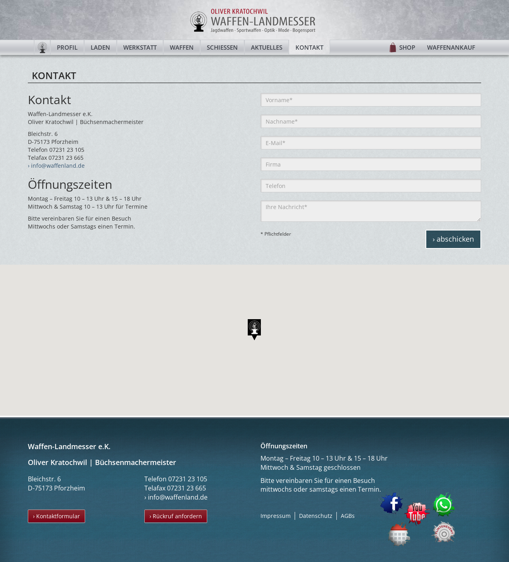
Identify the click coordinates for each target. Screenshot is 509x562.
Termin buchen (399, 534)
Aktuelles (266, 47)
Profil (67, 47)
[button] (254, 329)
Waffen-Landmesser (254, 20)
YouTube (417, 514)
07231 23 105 (187, 479)
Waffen (182, 47)
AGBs (348, 515)
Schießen (222, 47)
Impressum (275, 515)
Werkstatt (140, 47)
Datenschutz (315, 515)
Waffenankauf (451, 47)
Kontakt (309, 47)
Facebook (391, 503)
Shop (407, 47)
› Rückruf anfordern (176, 516)
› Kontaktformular (56, 516)
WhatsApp (444, 504)
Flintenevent (441, 530)
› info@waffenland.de (56, 165)
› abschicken (453, 239)
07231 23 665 (186, 488)
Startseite (42, 47)
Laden (100, 47)
